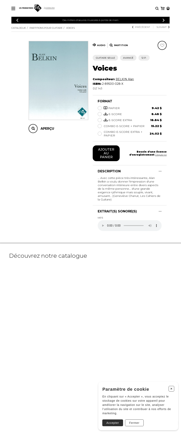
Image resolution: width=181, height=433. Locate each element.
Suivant (163, 27)
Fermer (133, 422)
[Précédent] (17, 20)
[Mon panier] (168, 8)
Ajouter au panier (106, 153)
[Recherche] (157, 8)
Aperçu (47, 128)
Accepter (111, 422)
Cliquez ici (161, 154)
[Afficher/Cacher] (160, 171)
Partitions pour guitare (46, 27)
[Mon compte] (162, 8)
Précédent (141, 27)
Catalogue (18, 27)
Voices (70, 27)
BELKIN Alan (125, 79)
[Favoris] (162, 45)
